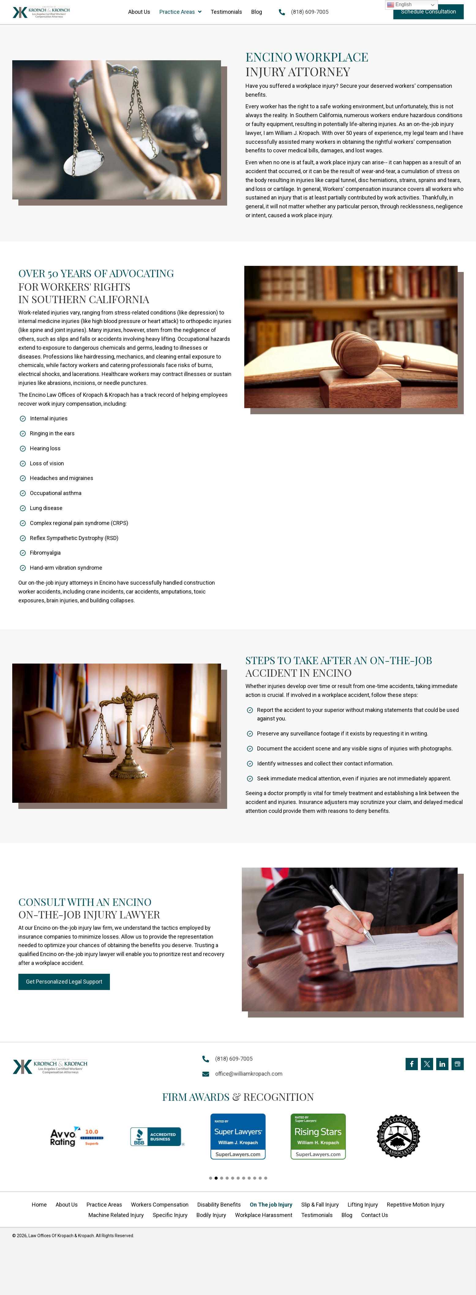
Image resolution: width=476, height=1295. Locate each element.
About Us (67, 1204)
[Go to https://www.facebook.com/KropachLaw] (412, 1064)
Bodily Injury (211, 1215)
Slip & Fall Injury (320, 1204)
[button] (428, 11)
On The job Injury (271, 1204)
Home (39, 1204)
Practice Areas (104, 1204)
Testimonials (317, 1215)
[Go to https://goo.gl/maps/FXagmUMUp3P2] (458, 1064)
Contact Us (374, 1215)
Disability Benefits (219, 1204)
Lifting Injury (363, 1204)
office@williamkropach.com (249, 1073)
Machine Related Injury (116, 1215)
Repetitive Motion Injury (415, 1204)
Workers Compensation (160, 1204)
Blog (347, 1215)
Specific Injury (170, 1215)
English (399, 5)
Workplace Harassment (263, 1215)
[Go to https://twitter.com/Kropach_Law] (427, 1064)
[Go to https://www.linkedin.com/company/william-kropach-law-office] (442, 1064)
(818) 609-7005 (309, 12)
